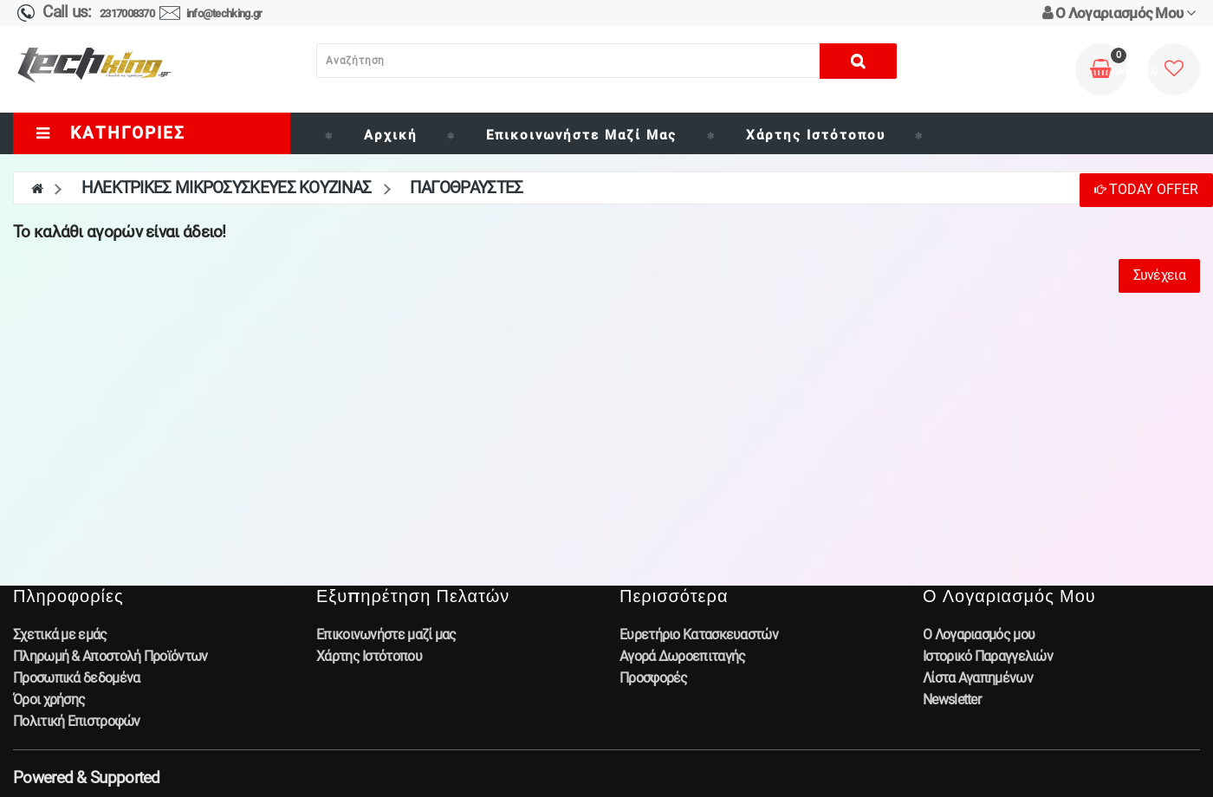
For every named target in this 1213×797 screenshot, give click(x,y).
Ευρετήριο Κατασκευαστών (698, 634)
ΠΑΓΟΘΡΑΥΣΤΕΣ (466, 188)
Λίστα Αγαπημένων (978, 678)
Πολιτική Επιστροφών (76, 721)
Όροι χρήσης (49, 699)
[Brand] (934, 135)
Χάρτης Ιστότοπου (815, 135)
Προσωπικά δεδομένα (76, 678)
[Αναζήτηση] (568, 60)
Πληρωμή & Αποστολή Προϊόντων (110, 656)
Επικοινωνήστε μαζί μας (581, 135)
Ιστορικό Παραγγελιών (988, 656)
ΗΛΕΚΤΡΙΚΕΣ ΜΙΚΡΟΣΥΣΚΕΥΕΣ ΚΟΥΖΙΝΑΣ (226, 188)
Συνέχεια (1159, 275)
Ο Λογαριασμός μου (979, 634)
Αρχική (391, 135)
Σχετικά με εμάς (60, 634)
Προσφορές (653, 678)
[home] (36, 188)
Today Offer (1146, 189)
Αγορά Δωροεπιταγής (682, 656)
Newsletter (952, 699)
